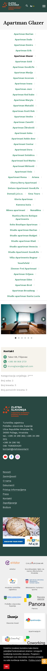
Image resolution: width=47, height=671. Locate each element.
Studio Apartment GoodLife (23, 252)
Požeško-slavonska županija (12, 605)
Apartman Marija (23, 72)
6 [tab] (31, 338)
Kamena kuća (23, 204)
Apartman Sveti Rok (23, 111)
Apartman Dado (23, 39)
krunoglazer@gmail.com (20, 366)
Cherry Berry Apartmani (23, 182)
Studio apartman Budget (23, 235)
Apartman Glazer (23, 56)
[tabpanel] (23, 319)
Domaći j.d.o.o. (15, 193)
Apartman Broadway (23, 290)
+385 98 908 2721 (17, 361)
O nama (7, 480)
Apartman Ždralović (23, 127)
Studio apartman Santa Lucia (23, 296)
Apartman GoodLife (23, 67)
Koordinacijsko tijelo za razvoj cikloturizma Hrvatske (34, 571)
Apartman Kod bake (23, 94)
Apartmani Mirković (23, 166)
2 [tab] (19, 338)
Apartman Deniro (23, 45)
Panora (34, 608)
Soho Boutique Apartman (23, 224)
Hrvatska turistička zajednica (12, 588)
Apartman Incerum (23, 78)
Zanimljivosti (9, 476)
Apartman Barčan (23, 34)
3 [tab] (22, 338)
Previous (3, 319)
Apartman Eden (23, 279)
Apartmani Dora (23, 149)
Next (43, 319)
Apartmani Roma (17, 177)
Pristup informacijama (14, 489)
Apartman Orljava (23, 274)
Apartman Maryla (23, 100)
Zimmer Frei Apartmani (23, 268)
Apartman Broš (23, 285)
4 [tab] (25, 338)
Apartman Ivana (23, 83)
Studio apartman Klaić (23, 241)
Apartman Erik (24, 50)
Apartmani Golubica (23, 155)
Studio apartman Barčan (23, 230)
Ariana (35, 177)
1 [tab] (15, 338)
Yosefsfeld (23, 263)
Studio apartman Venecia (24, 246)
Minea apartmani (15, 210)
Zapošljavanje (10, 503)
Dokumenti (8, 485)
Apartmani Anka (23, 133)
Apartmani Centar (24, 144)
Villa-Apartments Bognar (23, 257)
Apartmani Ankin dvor (23, 138)
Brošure (7, 507)
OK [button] (6, 667)
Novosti (7, 472)
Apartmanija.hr (34, 631)
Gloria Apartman (23, 199)
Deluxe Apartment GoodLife (23, 188)
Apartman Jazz (23, 89)
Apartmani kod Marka (23, 160)
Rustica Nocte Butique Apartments (24, 217)
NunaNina (35, 210)
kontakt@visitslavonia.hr (16, 449)
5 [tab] (28, 338)
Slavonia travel (13, 623)
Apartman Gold (23, 61)
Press (6, 494)
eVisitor (13, 569)
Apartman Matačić (23, 105)
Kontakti (7, 498)
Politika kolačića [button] (36, 660)
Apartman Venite (23, 116)
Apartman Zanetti (24, 122)
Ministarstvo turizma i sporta (34, 588)
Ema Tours (34, 193)
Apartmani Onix (23, 171)
